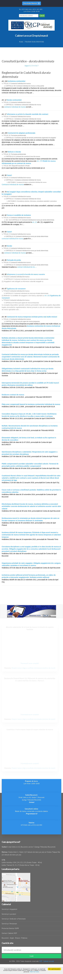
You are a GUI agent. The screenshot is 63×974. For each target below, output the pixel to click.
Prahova (24, 938)
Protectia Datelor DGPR (10, 928)
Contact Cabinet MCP (9, 933)
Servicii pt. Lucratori (9, 914)
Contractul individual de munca (13, 184)
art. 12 (34, 222)
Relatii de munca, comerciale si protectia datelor (31, 811)
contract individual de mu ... (27, 267)
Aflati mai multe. (34, 972)
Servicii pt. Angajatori (9, 909)
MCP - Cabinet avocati (46, 961)
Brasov (17, 938)
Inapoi (27, 66)
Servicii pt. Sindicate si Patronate (14, 919)
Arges (12, 938)
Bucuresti (5, 938)
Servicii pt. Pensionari (9, 924)
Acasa (21, 42)
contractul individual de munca (15, 107)
